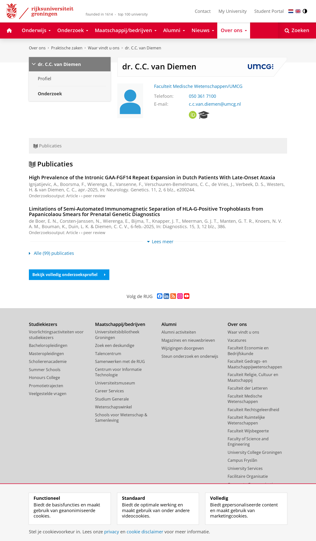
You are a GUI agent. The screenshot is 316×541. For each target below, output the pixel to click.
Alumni (169, 324)
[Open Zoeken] (297, 30)
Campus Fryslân (242, 460)
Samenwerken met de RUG (120, 361)
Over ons (37, 48)
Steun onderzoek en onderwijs (189, 356)
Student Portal (269, 11)
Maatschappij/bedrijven (120, 324)
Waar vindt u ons (103, 48)
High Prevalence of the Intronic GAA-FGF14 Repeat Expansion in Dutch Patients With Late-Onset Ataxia (152, 177)
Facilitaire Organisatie (248, 476)
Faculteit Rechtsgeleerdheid (253, 409)
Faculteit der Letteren (248, 388)
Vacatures (237, 340)
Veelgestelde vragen (47, 394)
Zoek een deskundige (114, 345)
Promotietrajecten (46, 385)
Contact (203, 11)
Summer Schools (44, 369)
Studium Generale (112, 399)
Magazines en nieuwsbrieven (188, 340)
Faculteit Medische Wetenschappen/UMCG (198, 86)
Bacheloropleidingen (48, 345)
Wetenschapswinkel (113, 407)
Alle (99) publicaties (51, 253)
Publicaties (47, 146)
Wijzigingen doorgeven (182, 348)
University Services (245, 468)
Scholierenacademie (48, 361)
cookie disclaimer (145, 532)
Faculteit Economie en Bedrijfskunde (248, 351)
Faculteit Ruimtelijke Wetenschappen (246, 420)
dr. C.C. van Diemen (143, 48)
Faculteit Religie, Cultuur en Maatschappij (253, 377)
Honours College (44, 378)
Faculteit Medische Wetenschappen (245, 398)
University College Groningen (255, 452)
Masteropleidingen (46, 353)
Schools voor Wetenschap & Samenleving (121, 417)
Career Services (109, 391)
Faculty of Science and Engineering (248, 441)
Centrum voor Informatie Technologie (118, 372)
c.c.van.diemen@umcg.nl (215, 104)
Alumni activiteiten (178, 332)
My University (232, 11)
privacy (111, 532)
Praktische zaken (66, 48)
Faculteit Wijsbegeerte (248, 431)
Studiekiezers (43, 324)
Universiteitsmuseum (115, 383)
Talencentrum (108, 353)
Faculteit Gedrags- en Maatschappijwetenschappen (255, 364)
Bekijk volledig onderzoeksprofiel (69, 275)
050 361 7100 (202, 96)
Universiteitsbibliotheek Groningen (117, 335)
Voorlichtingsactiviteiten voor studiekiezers (56, 335)
